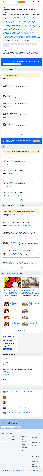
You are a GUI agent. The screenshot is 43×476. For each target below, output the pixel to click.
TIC (33, 464)
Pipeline (23, 450)
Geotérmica (15, 33)
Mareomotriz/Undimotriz (9, 32)
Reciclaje (21, 26)
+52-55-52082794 (6, 372)
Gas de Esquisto (9, 29)
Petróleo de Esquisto (21, 30)
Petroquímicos (9, 17)
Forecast (24, 441)
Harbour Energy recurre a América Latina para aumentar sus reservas (14, 310)
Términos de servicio (6, 473)
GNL (28, 24)
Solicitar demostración (13, 75)
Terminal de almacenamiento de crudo (28, 32)
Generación (15, 29)
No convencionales (17, 25)
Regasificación (20, 34)
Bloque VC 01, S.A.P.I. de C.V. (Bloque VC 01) (15, 214)
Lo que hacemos (15, 434)
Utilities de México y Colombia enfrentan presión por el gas (15, 323)
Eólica (12, 36)
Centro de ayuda (22, 473)
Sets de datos (25, 449)
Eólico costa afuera (24, 21)
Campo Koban (9, 191)
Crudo (24, 26)
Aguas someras (18, 28)
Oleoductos (8, 22)
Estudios (9, 24)
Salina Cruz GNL (10, 173)
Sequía (13, 28)
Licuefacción (25, 25)
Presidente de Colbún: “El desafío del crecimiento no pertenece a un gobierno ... (21, 396)
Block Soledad (9, 169)
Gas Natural (14, 37)
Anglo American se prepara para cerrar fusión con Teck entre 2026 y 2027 (20, 391)
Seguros (33, 447)
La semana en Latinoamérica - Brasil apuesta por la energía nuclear (34, 317)
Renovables (28, 26)
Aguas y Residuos (22, 17)
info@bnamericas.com (18, 40)
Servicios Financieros (36, 442)
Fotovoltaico (9, 37)
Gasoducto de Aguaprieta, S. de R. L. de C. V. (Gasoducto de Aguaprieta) (21, 247)
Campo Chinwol (10, 160)
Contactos (24, 438)
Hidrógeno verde (17, 21)
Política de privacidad (14, 473)
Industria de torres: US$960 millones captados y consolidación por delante (20, 412)
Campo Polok (9, 164)
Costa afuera (30, 22)
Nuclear (22, 22)
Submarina (31, 21)
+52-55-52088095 (6, 374)
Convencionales (31, 25)
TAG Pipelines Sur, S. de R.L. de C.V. (14, 253)
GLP (26, 24)
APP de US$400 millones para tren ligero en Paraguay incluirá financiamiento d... (21, 407)
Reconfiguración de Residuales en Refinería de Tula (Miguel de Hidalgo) (20, 182)
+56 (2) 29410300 (34, 40)
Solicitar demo (21, 1)
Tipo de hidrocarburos (10, 26)
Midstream (35, 26)
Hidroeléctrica (11, 21)
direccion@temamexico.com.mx (9, 377)
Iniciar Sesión (29, 1)
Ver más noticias (21, 330)
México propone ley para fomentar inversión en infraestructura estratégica (11, 292)
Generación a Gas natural (12, 30)
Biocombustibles (17, 32)
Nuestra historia (15, 436)
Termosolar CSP (33, 37)
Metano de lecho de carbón (18, 36)
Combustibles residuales (12, 34)
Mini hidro (18, 37)
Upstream (20, 33)
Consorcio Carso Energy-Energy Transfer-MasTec (16, 236)
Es (34, 1)
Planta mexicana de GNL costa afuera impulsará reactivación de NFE (14, 303)
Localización (17, 26)
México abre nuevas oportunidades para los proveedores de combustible (30, 292)
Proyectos (24, 434)
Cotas (19, 22)
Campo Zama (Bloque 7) (11, 186)
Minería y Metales (35, 456)
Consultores (34, 440)
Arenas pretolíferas (25, 28)
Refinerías (26, 22)
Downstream (13, 24)
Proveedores (34, 437)
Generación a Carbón (24, 29)
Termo (22, 37)
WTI (22, 25)
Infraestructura (35, 459)
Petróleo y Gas (15, 17)
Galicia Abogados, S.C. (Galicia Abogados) (15, 259)
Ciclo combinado (14, 22)
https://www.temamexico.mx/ (8, 383)
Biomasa (8, 36)
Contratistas (34, 435)
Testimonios (14, 438)
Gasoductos (34, 34)
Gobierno (34, 445)
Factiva (23, 444)
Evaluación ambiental (28, 34)
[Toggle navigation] (38, 2)
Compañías (24, 436)
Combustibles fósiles (21, 24)
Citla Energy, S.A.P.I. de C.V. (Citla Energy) (15, 242)
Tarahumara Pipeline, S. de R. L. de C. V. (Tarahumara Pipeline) (19, 225)
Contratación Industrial (28, 36)
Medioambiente (27, 37)
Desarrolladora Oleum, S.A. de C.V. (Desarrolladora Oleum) (18, 231)
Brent (19, 29)
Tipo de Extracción (9, 33)
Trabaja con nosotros (16, 439)
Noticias (23, 439)
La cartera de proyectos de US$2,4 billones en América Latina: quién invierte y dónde (15, 317)
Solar (32, 26)
